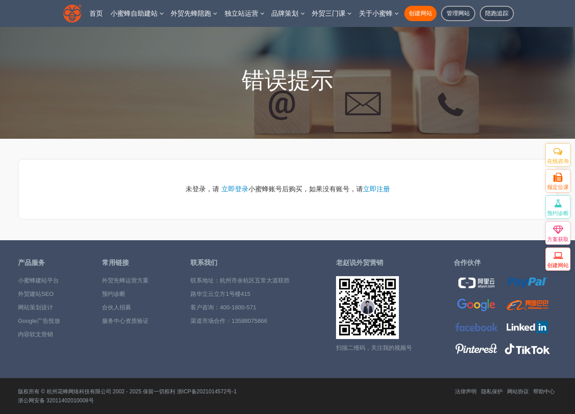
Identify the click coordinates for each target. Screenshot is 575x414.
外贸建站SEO (35, 294)
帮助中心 (544, 391)
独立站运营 (244, 13)
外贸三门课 (331, 13)
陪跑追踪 (497, 13)
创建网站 (420, 13)
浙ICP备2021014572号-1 (207, 391)
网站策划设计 (35, 307)
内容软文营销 (35, 334)
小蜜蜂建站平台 (38, 280)
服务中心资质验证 (125, 320)
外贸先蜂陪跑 (194, 13)
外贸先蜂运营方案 (125, 280)
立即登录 (234, 189)
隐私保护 (492, 391)
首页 (96, 13)
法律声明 (466, 391)
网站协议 (518, 391)
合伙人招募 (116, 307)
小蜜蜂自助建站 (137, 13)
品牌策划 (287, 13)
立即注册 (376, 189)
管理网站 (458, 13)
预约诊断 (113, 294)
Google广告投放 (39, 320)
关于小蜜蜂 (378, 13)
